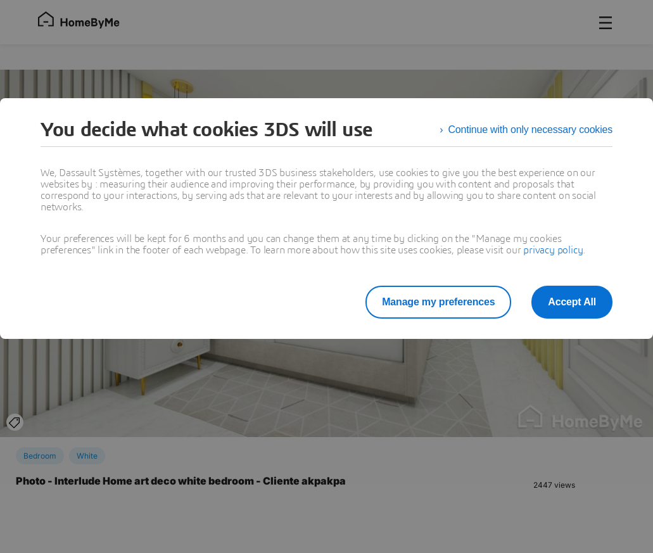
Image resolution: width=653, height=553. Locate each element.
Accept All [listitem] (572, 301)
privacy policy (553, 250)
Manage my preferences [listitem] (438, 301)
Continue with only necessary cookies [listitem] (530, 129)
